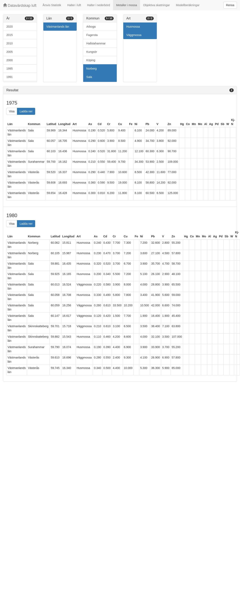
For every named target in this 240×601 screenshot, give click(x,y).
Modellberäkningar (188, 5)
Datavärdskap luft (19, 5)
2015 (9, 35)
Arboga (90, 26)
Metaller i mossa (126, 5)
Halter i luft (74, 5)
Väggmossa (133, 35)
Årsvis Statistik (52, 5)
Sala (89, 77)
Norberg (91, 68)
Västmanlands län (57, 26)
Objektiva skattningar (156, 5)
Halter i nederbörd (98, 5)
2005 (9, 51)
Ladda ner (26, 111)
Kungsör (91, 51)
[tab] (120, 90)
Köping (90, 60)
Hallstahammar (95, 43)
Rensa (230, 5)
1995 (9, 68)
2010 (9, 43)
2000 (9, 60)
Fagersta (92, 35)
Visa (12, 111)
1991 (9, 77)
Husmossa (133, 26)
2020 (9, 26)
